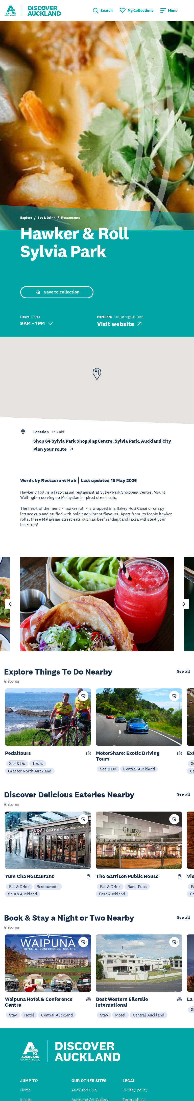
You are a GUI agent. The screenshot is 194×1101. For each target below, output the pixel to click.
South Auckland (22, 893)
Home (25, 1090)
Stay (13, 1014)
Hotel (29, 1014)
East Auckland (112, 893)
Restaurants (70, 218)
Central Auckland (139, 768)
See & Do (17, 763)
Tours (37, 763)
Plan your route (53, 449)
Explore (26, 218)
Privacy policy (135, 1090)
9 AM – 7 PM (36, 323)
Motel (120, 1014)
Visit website (120, 323)
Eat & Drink (47, 218)
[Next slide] (184, 604)
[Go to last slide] (10, 604)
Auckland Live (84, 1090)
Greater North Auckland (30, 770)
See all (183, 671)
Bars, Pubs (137, 886)
